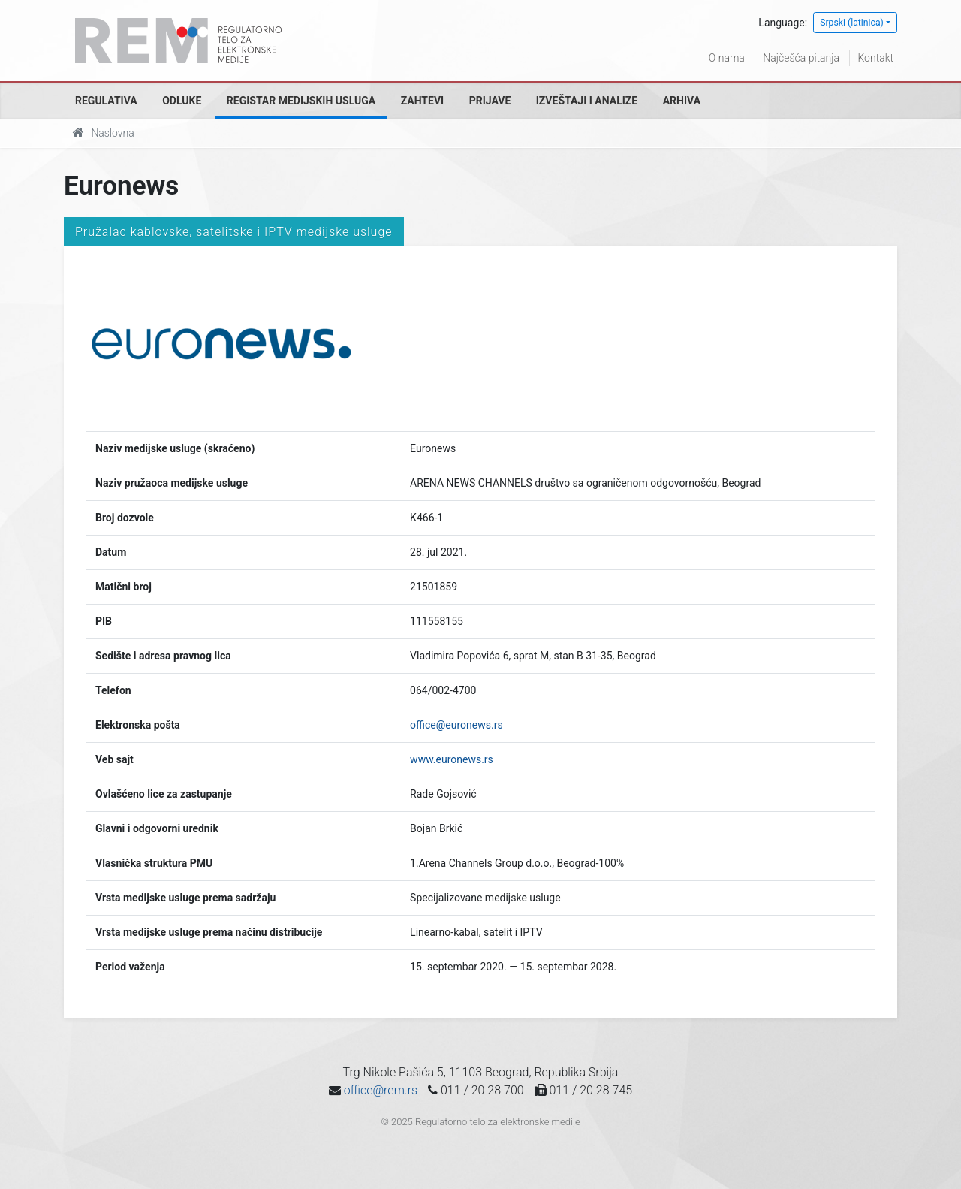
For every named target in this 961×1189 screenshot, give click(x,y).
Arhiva (681, 101)
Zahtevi (422, 101)
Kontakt (875, 58)
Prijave (490, 101)
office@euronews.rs (456, 725)
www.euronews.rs (451, 759)
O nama (727, 58)
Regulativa (106, 101)
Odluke (181, 101)
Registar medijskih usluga (301, 101)
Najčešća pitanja (801, 58)
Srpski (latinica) (852, 22)
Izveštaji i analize (586, 101)
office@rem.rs (380, 1090)
